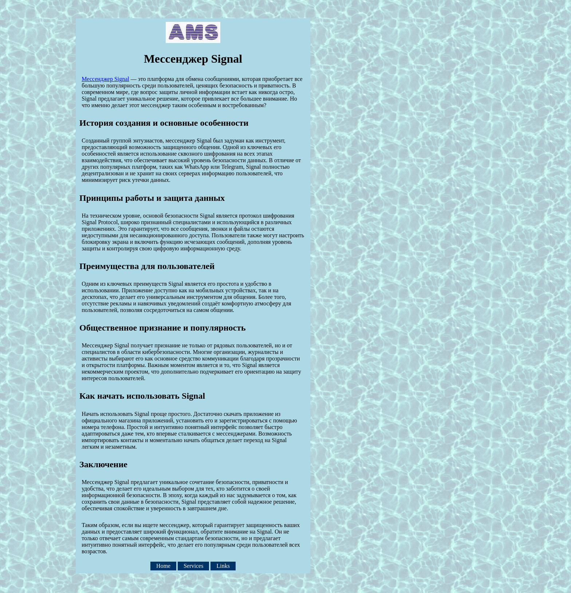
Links (222, 566)
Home (163, 566)
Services (193, 566)
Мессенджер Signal (105, 79)
